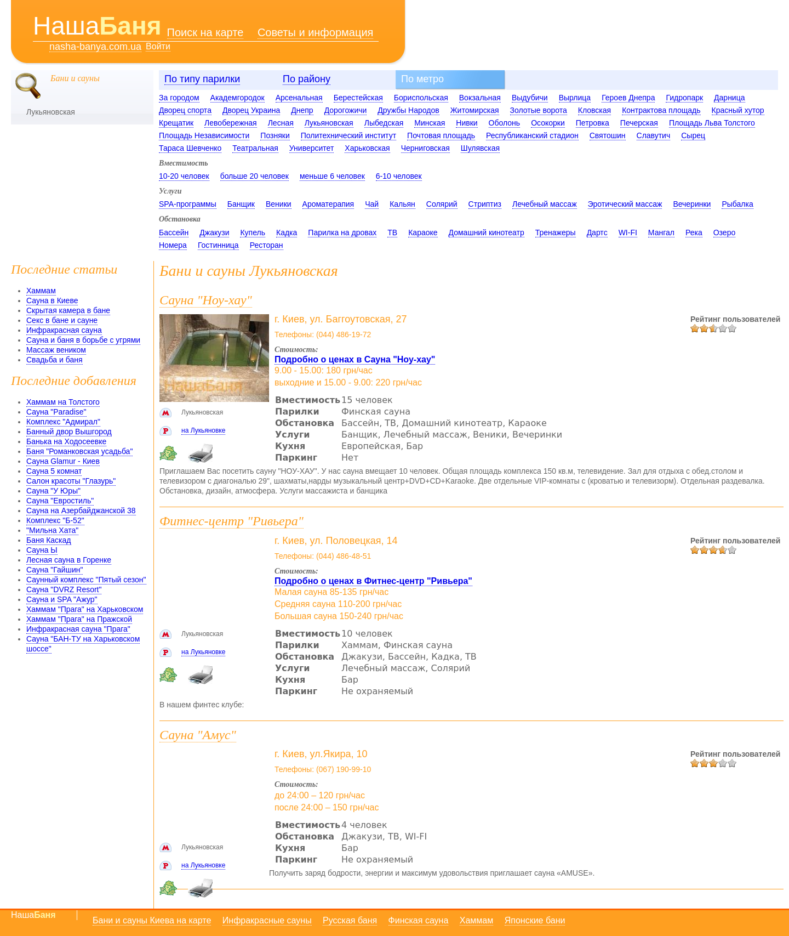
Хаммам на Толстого (63, 402)
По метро (422, 78)
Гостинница (218, 245)
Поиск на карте (205, 32)
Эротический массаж (625, 204)
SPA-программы (187, 204)
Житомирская (474, 110)
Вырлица (575, 97)
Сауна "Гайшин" (54, 569)
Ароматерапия (328, 204)
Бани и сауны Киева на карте (152, 920)
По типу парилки (202, 78)
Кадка (286, 232)
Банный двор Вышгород (69, 431)
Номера (173, 245)
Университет (311, 148)
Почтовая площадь (441, 135)
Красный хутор (738, 110)
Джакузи (214, 232)
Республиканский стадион (532, 135)
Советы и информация (316, 32)
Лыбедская (384, 122)
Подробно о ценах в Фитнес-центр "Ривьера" (373, 581)
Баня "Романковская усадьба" (79, 451)
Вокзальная (480, 97)
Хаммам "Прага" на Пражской (79, 619)
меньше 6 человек (332, 176)
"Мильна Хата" (52, 530)
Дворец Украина (251, 110)
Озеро (724, 232)
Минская (429, 122)
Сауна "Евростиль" (60, 500)
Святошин (608, 135)
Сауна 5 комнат (54, 471)
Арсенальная (299, 97)
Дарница (729, 97)
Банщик (241, 204)
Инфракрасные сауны (267, 920)
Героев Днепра (628, 97)
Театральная (255, 148)
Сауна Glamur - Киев (63, 461)
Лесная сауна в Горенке (68, 559)
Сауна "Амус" (197, 735)
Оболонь (505, 122)
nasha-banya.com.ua (95, 47)
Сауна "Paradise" (56, 411)
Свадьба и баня (54, 359)
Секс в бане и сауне (62, 320)
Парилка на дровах (342, 232)
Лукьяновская (329, 122)
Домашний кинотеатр (486, 232)
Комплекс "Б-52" (55, 520)
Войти (158, 46)
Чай (372, 204)
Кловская (594, 110)
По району (306, 78)
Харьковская (367, 148)
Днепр (302, 110)
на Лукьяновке (203, 430)
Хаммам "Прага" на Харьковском (84, 609)
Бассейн (173, 232)
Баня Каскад (48, 540)
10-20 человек (184, 176)
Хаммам (41, 290)
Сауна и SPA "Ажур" (62, 599)
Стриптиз (484, 204)
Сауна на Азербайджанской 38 (81, 510)
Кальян (402, 204)
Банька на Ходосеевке (66, 441)
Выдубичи (530, 97)
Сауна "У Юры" (53, 490)
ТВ (392, 232)
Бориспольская (421, 97)
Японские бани (535, 920)
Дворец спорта (185, 110)
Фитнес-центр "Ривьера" (231, 521)
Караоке (422, 232)
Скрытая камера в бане (68, 310)
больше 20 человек (254, 176)
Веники (278, 204)
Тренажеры (555, 232)
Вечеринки (692, 204)
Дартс (597, 232)
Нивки (466, 122)
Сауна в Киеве (52, 300)
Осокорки (548, 122)
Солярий (442, 204)
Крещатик (176, 122)
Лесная (281, 122)
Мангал (661, 232)
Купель (252, 232)
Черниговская (425, 148)
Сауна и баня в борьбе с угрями (83, 340)
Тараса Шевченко (190, 148)
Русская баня (350, 920)
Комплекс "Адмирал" (63, 421)
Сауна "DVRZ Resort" (63, 589)
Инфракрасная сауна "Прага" (78, 629)
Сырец (693, 135)
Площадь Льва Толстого (712, 122)
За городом (179, 97)
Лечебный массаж (544, 204)
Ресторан (266, 245)
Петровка (592, 122)
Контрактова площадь (661, 110)
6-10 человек (399, 176)
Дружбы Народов (408, 110)
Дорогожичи (345, 110)
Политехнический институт (348, 135)
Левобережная (230, 122)
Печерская (639, 122)
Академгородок (237, 97)
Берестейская (358, 97)
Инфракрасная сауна (64, 330)
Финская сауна (418, 920)
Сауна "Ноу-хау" (205, 300)
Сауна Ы (42, 550)
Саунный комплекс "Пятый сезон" (86, 579)
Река (693, 232)
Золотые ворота (538, 110)
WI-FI (628, 232)
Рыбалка (737, 204)
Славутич (654, 135)
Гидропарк (684, 97)
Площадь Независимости (204, 135)
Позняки (274, 135)
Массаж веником (56, 349)
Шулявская (480, 148)
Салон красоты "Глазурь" (71, 480)
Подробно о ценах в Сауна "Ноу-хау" (355, 359)
